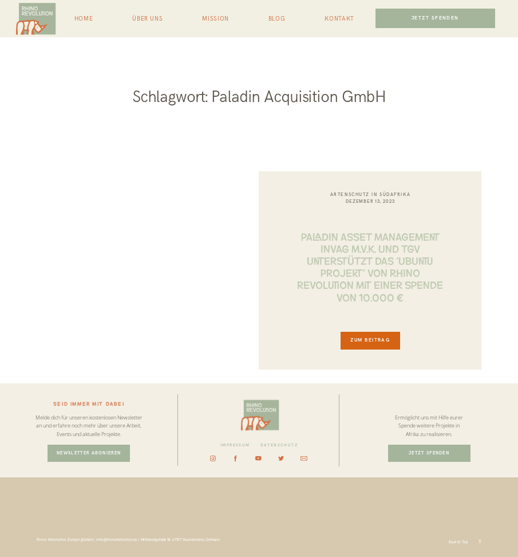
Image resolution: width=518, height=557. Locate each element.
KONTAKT (339, 18)
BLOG (276, 18)
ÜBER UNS (147, 18)
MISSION (215, 18)
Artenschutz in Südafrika (370, 194)
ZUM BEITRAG (370, 340)
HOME (83, 18)
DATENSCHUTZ (279, 445)
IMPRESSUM (235, 445)
